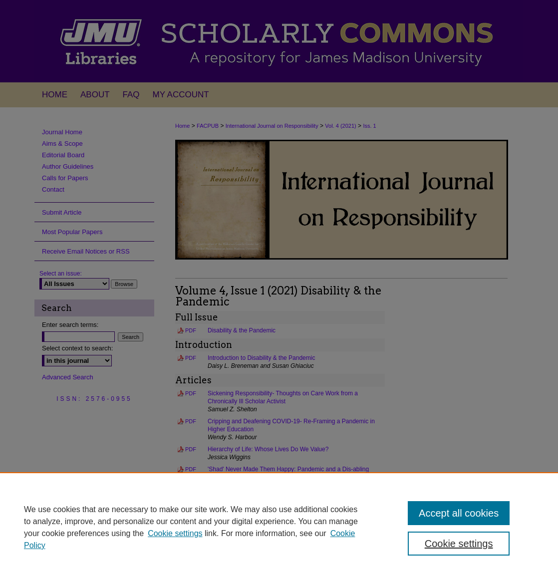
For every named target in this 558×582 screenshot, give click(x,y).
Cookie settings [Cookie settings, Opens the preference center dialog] (459, 543)
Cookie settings (175, 533)
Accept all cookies (459, 513)
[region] (279, 527)
